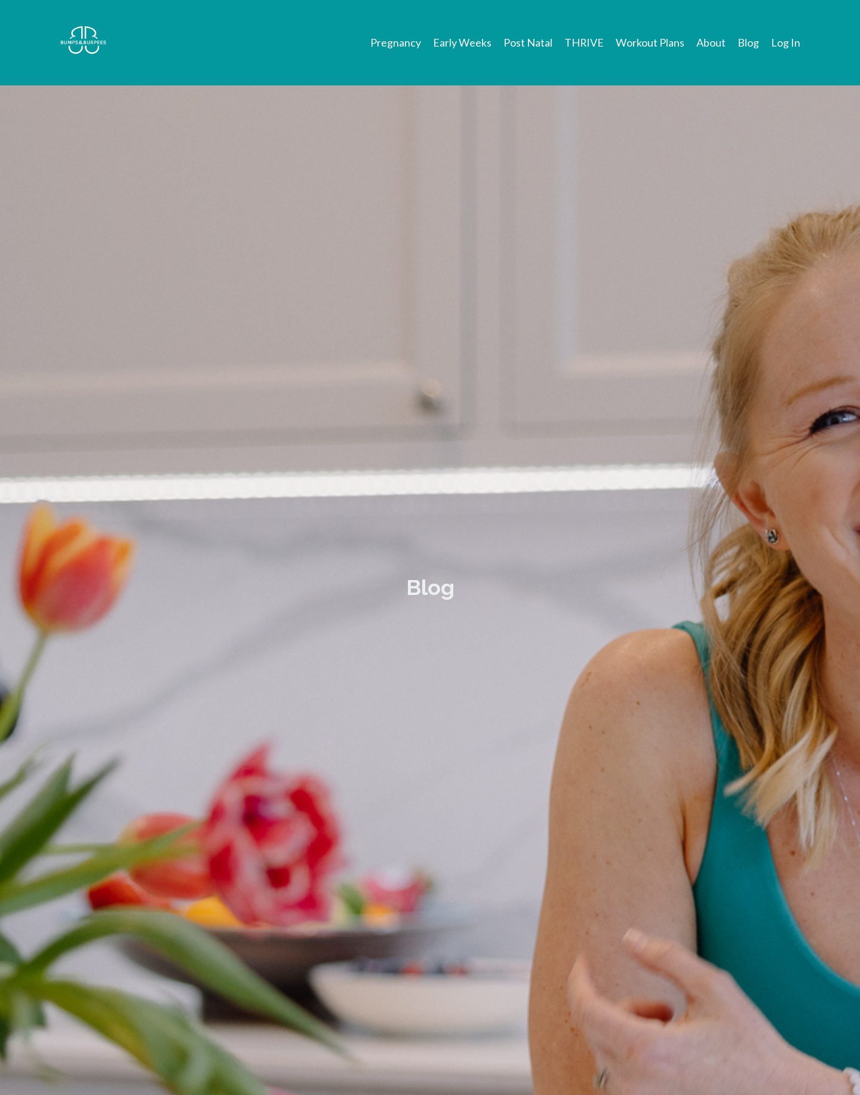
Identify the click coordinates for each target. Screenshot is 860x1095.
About (711, 42)
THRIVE (584, 42)
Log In (785, 42)
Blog (748, 42)
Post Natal (527, 42)
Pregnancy (395, 42)
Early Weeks (461, 42)
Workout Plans (650, 42)
